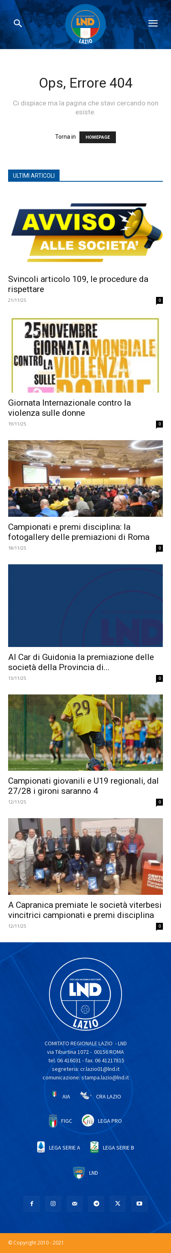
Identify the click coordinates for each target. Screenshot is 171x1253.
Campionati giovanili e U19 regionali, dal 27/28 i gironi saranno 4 (83, 786)
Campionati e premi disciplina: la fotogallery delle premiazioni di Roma (79, 532)
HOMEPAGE (98, 137)
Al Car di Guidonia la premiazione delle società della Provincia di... (81, 662)
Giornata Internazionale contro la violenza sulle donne (69, 408)
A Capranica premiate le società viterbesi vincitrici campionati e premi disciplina (85, 910)
